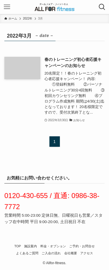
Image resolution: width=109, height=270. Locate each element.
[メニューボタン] (7, 7)
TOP (17, 246)
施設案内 (30, 246)
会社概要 (70, 253)
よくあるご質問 (27, 253)
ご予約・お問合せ (82, 246)
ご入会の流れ (51, 253)
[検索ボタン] (102, 7)
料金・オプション (53, 246)
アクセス (86, 253)
